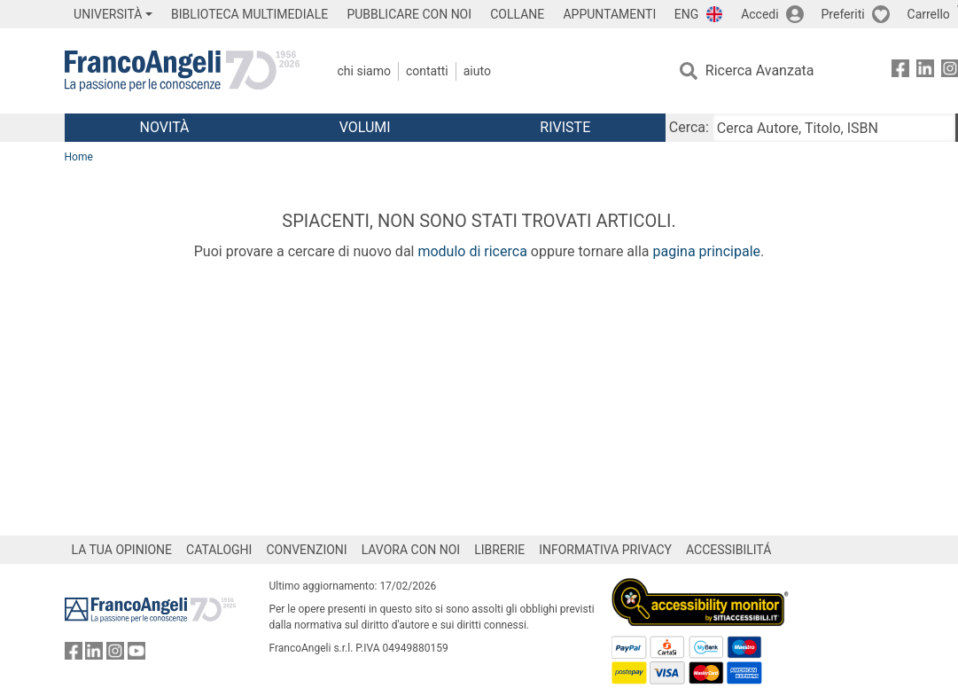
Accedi (760, 14)
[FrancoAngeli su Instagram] (115, 654)
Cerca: (689, 127)
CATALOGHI (219, 550)
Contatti (427, 71)
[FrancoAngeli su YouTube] (136, 654)
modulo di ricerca (471, 251)
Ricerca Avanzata (759, 70)
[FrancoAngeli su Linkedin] (925, 71)
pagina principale (706, 251)
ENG (686, 14)
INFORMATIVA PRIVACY (605, 550)
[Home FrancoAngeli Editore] (182, 71)
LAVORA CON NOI (411, 550)
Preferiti (843, 14)
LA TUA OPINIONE (122, 550)
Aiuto (477, 71)
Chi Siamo (364, 71)
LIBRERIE (499, 550)
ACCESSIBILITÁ (728, 550)
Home (79, 157)
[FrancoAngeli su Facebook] (900, 71)
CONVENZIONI (306, 550)
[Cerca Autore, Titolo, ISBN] (834, 127)
